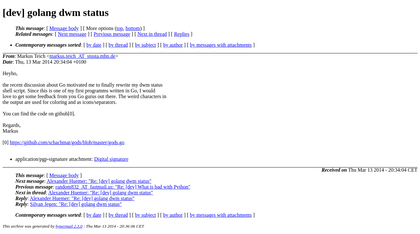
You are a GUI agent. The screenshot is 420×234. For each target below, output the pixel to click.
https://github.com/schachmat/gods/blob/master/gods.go (67, 142)
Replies (181, 34)
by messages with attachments (221, 45)
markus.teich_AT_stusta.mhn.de (82, 56)
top (119, 28)
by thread (118, 45)
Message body (64, 28)
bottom (132, 28)
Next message (72, 34)
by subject (145, 45)
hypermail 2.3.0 (69, 226)
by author (173, 45)
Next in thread (152, 34)
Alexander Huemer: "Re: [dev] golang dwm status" (99, 181)
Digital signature (111, 159)
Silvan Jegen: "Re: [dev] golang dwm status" (76, 204)
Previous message (112, 34)
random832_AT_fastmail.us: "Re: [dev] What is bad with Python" (122, 187)
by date (93, 45)
